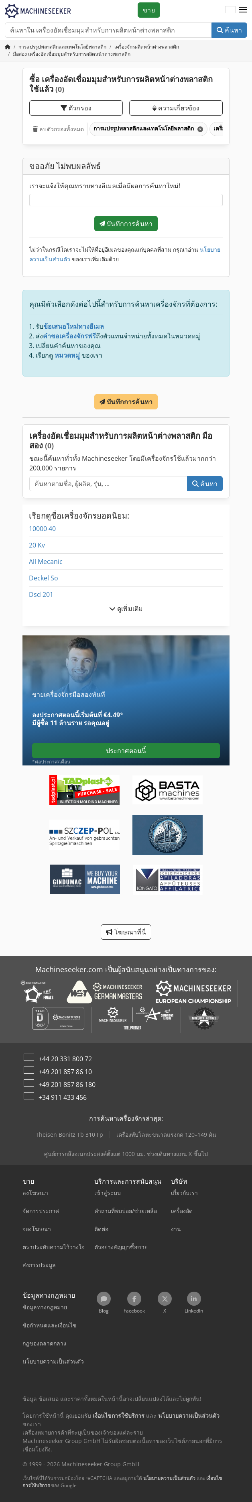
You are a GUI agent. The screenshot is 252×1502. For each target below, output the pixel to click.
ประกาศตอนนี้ (126, 750)
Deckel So (43, 578)
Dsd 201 (41, 594)
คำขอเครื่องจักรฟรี (69, 336)
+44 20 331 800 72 (65, 1058)
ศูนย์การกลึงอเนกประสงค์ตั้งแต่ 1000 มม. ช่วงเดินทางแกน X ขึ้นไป (126, 1154)
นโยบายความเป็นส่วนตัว (169, 1478)
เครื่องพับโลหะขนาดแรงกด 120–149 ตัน (166, 1134)
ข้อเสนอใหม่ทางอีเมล (73, 326)
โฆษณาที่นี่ (126, 932)
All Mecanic (46, 561)
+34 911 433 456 (63, 1097)
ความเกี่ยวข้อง (176, 108)
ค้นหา (229, 30)
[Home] (62, 46)
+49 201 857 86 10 (65, 1071)
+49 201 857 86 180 (67, 1084)
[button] (243, 10)
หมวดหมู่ (67, 355)
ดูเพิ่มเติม (126, 608)
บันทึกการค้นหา (126, 223)
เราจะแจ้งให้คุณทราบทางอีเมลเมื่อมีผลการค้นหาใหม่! (104, 185)
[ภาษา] (230, 10)
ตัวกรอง (76, 108)
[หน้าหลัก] (7, 46)
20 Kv (37, 545)
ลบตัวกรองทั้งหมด (58, 129)
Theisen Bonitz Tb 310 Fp (69, 1134)
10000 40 (42, 528)
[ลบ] (199, 129)
